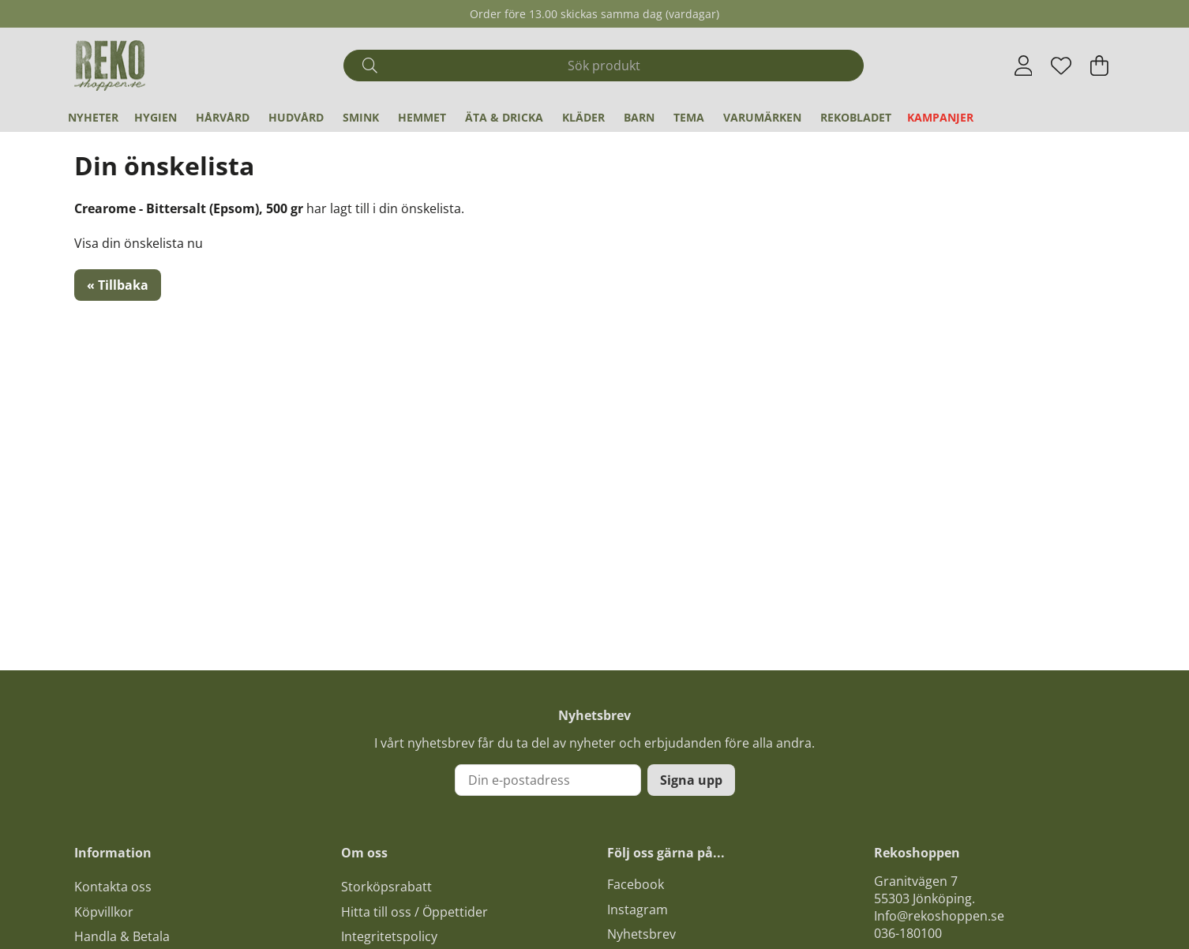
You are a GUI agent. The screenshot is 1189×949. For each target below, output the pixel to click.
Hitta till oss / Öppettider (414, 912)
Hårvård (222, 117)
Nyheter (93, 117)
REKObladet (855, 117)
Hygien (155, 117)
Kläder (583, 117)
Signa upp (691, 780)
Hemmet (422, 117)
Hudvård (296, 117)
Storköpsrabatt (386, 886)
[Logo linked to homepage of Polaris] (109, 65)
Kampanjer (940, 117)
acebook (638, 884)
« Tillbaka (117, 285)
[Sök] (603, 65)
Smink (361, 117)
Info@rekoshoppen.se (939, 916)
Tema (688, 117)
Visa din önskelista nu (138, 243)
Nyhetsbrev (641, 934)
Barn (639, 117)
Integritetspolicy (389, 936)
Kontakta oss (113, 886)
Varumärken (762, 117)
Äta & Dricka (504, 117)
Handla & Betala (122, 936)
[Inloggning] (1023, 65)
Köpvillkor (103, 912)
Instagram (637, 909)
